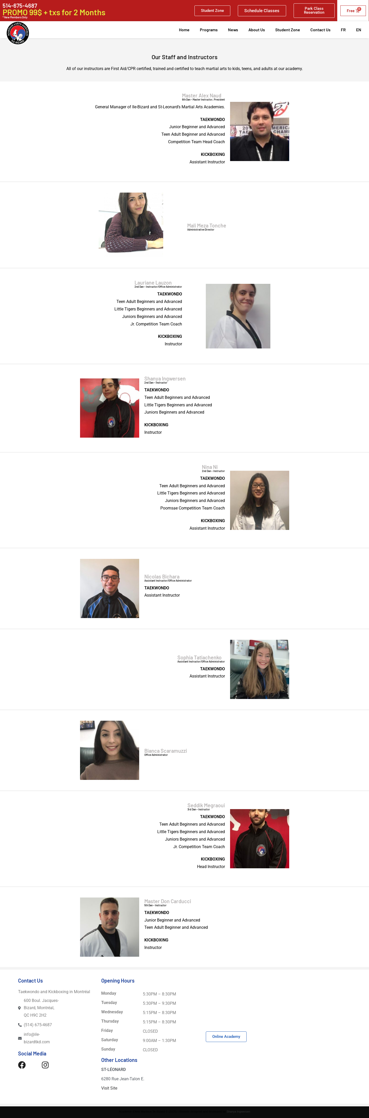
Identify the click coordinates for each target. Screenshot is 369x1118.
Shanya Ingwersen (238, 1111)
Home (184, 29)
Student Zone (287, 29)
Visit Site (109, 1088)
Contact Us (320, 29)
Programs (209, 29)
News (233, 29)
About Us (256, 29)
